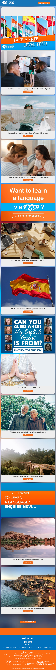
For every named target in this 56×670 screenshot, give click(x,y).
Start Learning (43, 3)
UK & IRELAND (38, 647)
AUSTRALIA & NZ (8, 647)
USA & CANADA (48, 647)
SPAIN (30, 647)
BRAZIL (16, 647)
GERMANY (24, 647)
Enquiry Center (28, 652)
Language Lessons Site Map (21, 658)
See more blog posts (28, 621)
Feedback (39, 658)
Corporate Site (32, 658)
